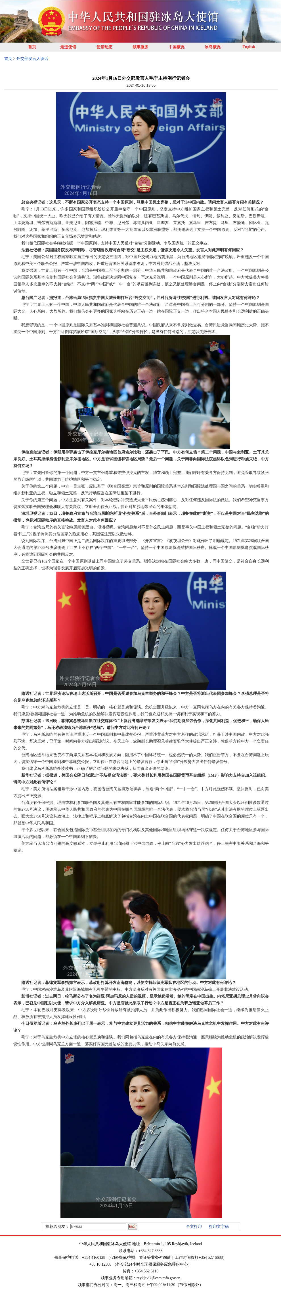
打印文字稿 (219, 1226)
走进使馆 (68, 47)
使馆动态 (104, 47)
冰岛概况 (213, 47)
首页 (32, 47)
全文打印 (194, 1226)
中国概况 (176, 47)
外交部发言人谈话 (32, 59)
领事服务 (140, 47)
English (248, 47)
